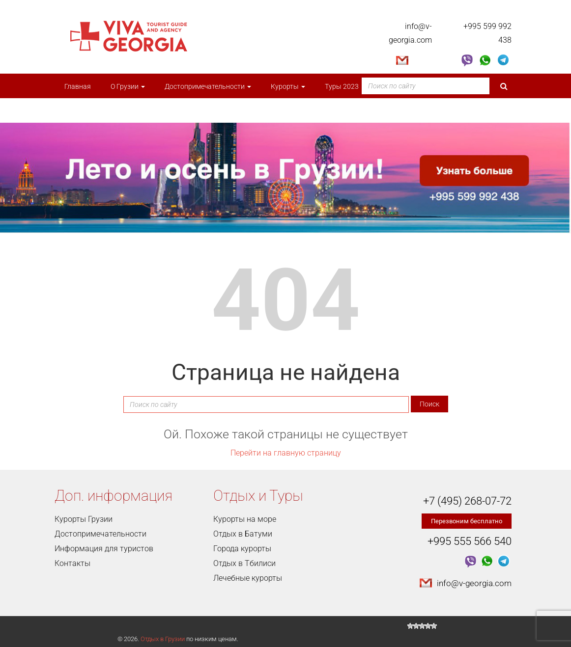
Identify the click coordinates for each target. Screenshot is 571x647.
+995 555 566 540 (470, 541)
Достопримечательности (208, 86)
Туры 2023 (345, 86)
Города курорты (242, 548)
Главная (77, 86)
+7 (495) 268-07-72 (467, 501)
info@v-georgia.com (474, 583)
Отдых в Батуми (242, 534)
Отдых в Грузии (163, 639)
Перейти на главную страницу (285, 453)
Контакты (72, 563)
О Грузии (128, 86)
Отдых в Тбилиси (244, 563)
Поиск (429, 404)
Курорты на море (244, 519)
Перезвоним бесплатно (466, 521)
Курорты (288, 86)
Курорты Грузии (84, 519)
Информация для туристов (104, 548)
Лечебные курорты (247, 578)
